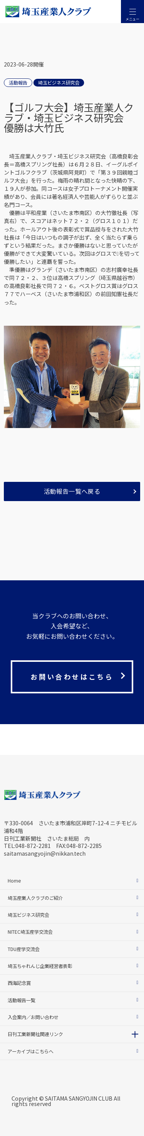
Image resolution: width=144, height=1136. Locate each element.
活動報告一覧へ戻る (72, 491)
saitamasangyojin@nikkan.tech (45, 853)
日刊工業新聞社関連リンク (35, 1034)
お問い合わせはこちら (72, 676)
